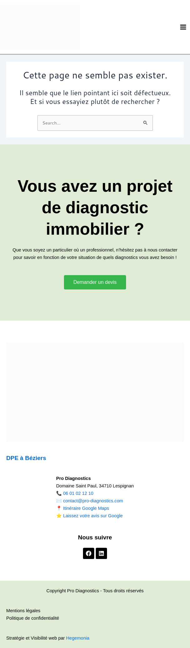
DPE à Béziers (26, 458)
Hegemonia (78, 638)
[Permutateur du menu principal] (183, 27)
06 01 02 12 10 (78, 493)
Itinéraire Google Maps (86, 508)
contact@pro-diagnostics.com (93, 500)
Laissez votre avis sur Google (93, 515)
